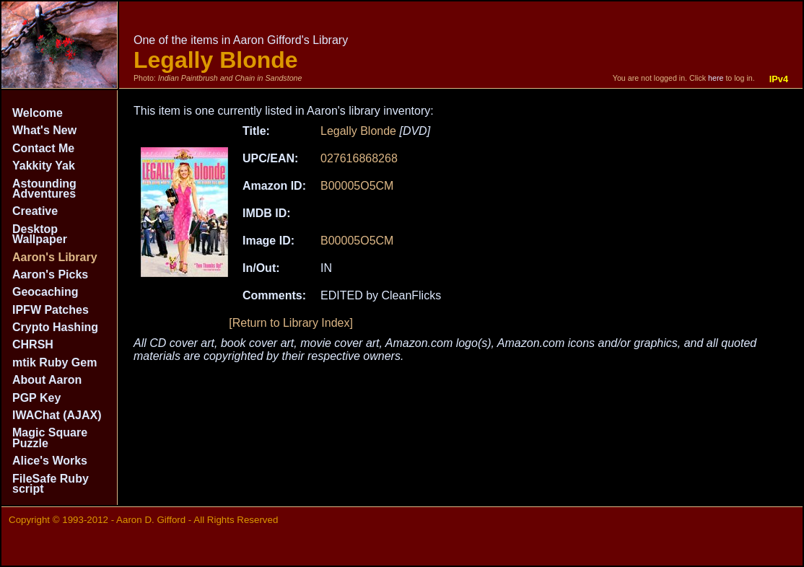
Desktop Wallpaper (39, 234)
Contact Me (43, 148)
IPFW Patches (50, 310)
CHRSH (32, 344)
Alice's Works (49, 460)
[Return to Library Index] (291, 323)
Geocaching (45, 292)
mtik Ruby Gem (54, 362)
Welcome (37, 113)
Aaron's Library (54, 257)
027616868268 (359, 158)
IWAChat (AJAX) (57, 415)
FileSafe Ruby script (50, 483)
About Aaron (47, 380)
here (715, 78)
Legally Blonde (358, 131)
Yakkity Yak (43, 165)
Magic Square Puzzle (49, 437)
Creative (35, 211)
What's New (44, 130)
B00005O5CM (356, 186)
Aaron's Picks (50, 274)
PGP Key (36, 398)
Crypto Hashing (55, 327)
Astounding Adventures (44, 188)
